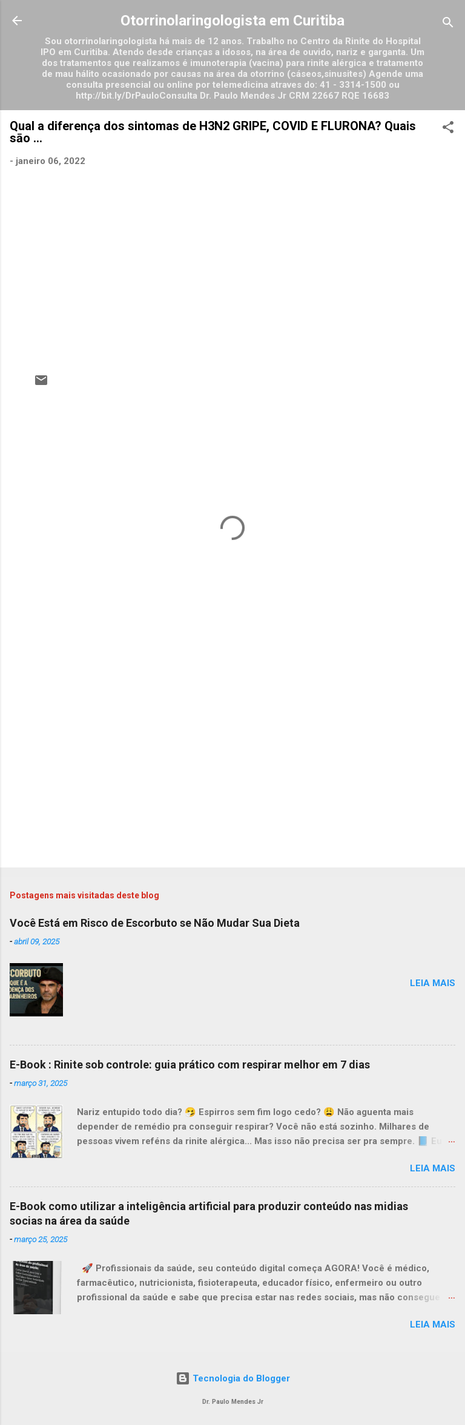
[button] (448, 129)
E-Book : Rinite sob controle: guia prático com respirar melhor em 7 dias (190, 1064)
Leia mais (432, 983)
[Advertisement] (232, 763)
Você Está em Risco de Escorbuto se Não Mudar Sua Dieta (155, 923)
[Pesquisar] (448, 24)
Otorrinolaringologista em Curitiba (232, 20)
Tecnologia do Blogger (233, 1378)
